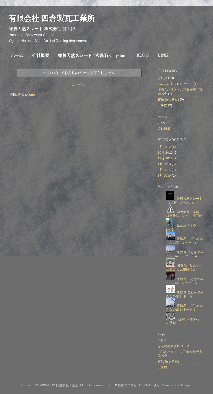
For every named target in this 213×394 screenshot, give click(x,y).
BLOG (143, 55)
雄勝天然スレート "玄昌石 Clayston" (93, 55)
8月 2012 (164, 146)
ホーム (17, 55)
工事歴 (162, 105)
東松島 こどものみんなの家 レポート (184, 294)
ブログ (162, 78)
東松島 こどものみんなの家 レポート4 (184, 254)
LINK (163, 55)
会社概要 (40, 55)
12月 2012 (165, 158)
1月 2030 (164, 175)
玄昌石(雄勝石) (168, 99)
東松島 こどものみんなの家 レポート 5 (184, 307)
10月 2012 (165, 152)
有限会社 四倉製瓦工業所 (52, 18)
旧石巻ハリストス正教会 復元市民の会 (184, 267)
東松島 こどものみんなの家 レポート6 (184, 240)
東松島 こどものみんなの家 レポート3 (184, 281)
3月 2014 (164, 170)
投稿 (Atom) (26, 94)
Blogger (185, 385)
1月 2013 (164, 164)
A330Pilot (146, 385)
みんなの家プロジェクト (175, 84)
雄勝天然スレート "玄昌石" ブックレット (184, 200)
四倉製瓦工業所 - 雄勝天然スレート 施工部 (184, 214)
